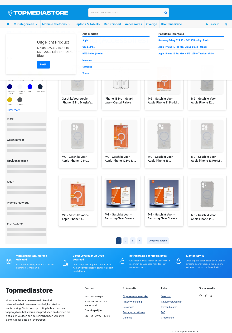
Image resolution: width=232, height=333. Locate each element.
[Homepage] (8, 24)
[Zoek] (165, 12)
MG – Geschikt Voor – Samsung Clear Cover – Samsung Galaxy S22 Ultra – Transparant (119, 216)
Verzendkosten (169, 307)
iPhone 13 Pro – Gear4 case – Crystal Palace (119, 100)
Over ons (166, 296)
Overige (151, 24)
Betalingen (128, 307)
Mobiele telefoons (56, 24)
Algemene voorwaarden (135, 296)
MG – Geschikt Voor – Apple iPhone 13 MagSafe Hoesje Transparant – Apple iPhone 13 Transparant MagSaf (162, 159)
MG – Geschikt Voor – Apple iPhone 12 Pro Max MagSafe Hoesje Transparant (121, 159)
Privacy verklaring (132, 302)
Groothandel (167, 317)
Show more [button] (13, 110)
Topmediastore (29, 290)
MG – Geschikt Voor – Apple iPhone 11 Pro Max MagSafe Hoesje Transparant (164, 100)
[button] (11, 76)
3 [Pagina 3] (132, 240)
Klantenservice (171, 24)
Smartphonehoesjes (60, 31)
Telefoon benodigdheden (37, 31)
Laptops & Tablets (87, 24)
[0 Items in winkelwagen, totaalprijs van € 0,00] (225, 24)
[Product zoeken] (126, 12)
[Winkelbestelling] (207, 51)
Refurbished (112, 24)
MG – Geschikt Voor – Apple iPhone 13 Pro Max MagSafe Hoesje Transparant (207, 159)
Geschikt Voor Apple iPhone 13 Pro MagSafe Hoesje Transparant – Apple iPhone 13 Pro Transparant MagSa (76, 100)
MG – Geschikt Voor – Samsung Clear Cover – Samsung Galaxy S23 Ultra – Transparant (162, 216)
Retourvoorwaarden (171, 302)
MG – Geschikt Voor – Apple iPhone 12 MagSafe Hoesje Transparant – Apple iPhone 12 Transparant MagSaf (205, 100)
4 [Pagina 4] (139, 240)
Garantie (127, 317)
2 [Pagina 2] (125, 240)
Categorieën (27, 24)
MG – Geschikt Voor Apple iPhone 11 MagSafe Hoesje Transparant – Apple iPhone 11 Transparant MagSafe (205, 217)
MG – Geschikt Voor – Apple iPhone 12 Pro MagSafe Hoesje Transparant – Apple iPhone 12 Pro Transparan (75, 159)
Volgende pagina (158, 240)
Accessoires (133, 24)
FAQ (163, 312)
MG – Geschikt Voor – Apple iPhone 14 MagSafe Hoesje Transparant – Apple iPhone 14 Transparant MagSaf (76, 217)
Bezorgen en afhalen (134, 312)
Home (8, 31)
